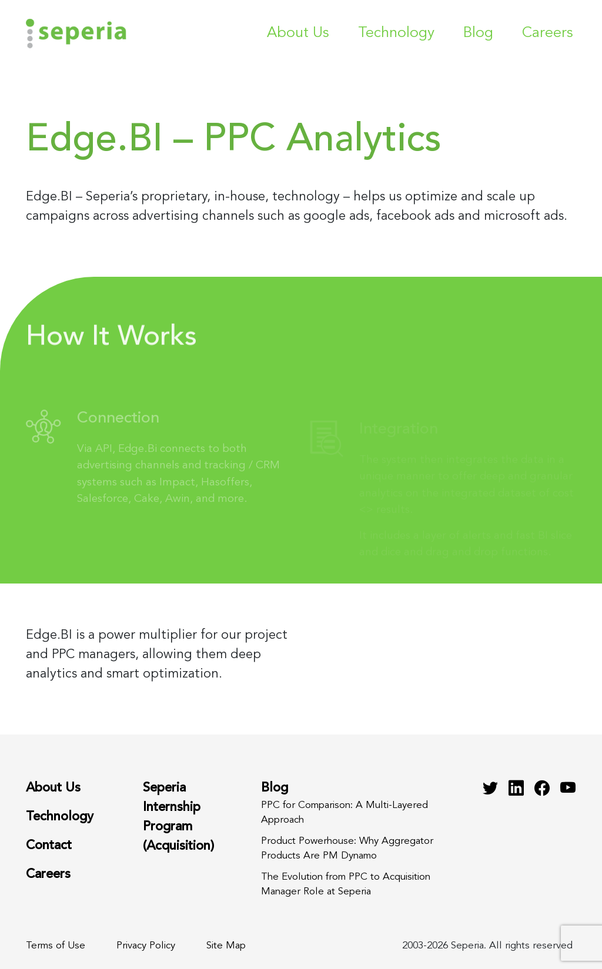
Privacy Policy (145, 946)
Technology (396, 33)
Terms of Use (55, 946)
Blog (478, 33)
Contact (49, 845)
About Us (298, 33)
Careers (547, 33)
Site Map (226, 946)
